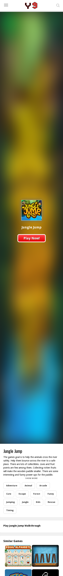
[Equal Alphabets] (18, 556)
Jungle (25, 502)
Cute (8, 494)
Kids (38, 502)
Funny (51, 494)
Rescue (51, 502)
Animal (28, 485)
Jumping (10, 502)
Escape (22, 494)
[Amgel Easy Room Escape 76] (45, 556)
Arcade (43, 485)
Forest (36, 494)
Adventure (11, 485)
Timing (9, 510)
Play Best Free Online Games (32, 5)
